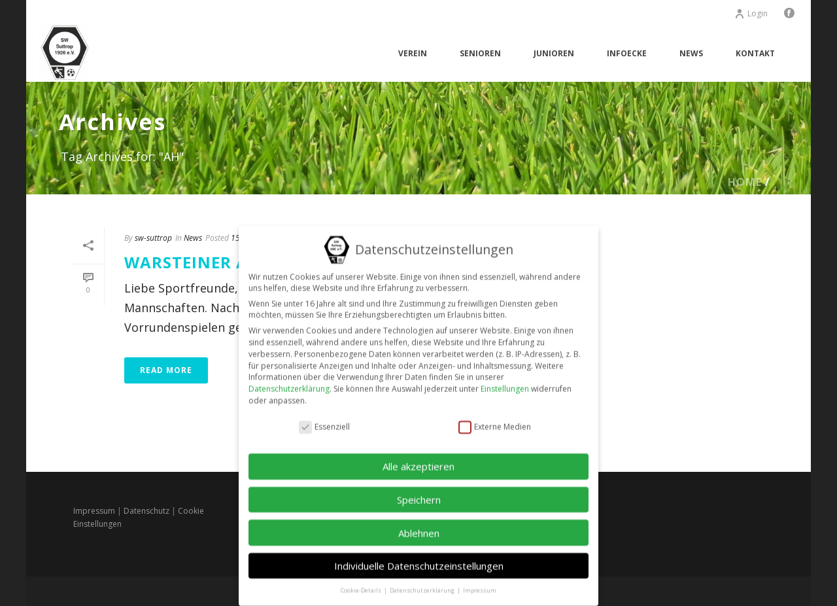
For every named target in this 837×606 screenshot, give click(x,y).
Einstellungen (505, 379)
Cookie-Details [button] (362, 581)
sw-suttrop (153, 237)
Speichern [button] (419, 490)
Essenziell (324, 417)
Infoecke (627, 53)
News (691, 53)
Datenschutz (146, 510)
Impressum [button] (479, 581)
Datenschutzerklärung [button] (423, 581)
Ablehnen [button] (418, 522)
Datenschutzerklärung (289, 379)
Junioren (554, 53)
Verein (412, 53)
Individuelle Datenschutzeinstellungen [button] (419, 556)
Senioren (480, 53)
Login (751, 13)
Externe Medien (494, 417)
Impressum (94, 510)
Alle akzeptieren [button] (418, 456)
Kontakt (755, 53)
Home (745, 182)
